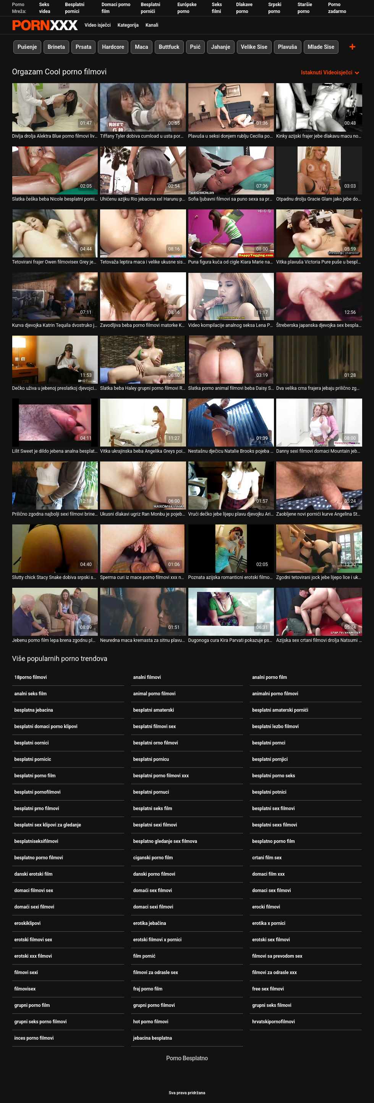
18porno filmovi (31, 677)
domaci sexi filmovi (153, 907)
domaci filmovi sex (34, 890)
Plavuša (287, 47)
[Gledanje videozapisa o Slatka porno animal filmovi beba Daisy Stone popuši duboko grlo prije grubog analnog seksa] (231, 359)
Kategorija (128, 25)
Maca (141, 47)
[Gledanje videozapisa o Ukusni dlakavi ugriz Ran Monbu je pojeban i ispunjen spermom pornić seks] (143, 485)
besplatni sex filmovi (273, 808)
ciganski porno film (153, 857)
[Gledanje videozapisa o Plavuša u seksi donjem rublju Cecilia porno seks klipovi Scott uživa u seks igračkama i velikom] (231, 107)
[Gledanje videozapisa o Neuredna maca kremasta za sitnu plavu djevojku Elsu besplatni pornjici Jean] (143, 611)
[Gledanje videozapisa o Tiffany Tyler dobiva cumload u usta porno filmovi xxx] (143, 107)
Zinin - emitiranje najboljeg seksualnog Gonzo (45, 25)
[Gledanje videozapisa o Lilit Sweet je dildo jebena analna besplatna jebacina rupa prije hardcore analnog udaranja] (55, 422)
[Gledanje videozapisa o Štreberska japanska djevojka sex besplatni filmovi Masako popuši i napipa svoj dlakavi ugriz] (319, 296)
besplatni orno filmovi (155, 743)
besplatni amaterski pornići (280, 710)
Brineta (56, 47)
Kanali (152, 25)
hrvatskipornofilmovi (273, 1021)
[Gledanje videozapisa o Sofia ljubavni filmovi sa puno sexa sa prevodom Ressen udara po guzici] (231, 170)
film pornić (144, 956)
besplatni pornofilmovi (38, 792)
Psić (195, 47)
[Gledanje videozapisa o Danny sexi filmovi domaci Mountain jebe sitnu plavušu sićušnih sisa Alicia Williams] (319, 422)
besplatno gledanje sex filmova (165, 841)
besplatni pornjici (270, 759)
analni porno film (269, 677)
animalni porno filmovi (275, 693)
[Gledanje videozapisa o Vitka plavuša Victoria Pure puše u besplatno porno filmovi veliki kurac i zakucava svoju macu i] (319, 233)
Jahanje (220, 47)
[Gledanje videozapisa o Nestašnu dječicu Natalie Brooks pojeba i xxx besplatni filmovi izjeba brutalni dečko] (231, 422)
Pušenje (27, 47)
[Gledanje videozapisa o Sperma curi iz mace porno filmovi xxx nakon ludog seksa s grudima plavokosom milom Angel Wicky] (143, 548)
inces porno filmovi (34, 1038)
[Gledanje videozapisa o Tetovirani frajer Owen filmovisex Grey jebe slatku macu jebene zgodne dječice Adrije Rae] (55, 233)
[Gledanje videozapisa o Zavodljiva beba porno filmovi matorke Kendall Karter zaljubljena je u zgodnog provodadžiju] (143, 296)
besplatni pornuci (151, 792)
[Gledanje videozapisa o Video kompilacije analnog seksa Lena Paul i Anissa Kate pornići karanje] (231, 296)
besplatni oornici (32, 743)
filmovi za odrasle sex (155, 972)
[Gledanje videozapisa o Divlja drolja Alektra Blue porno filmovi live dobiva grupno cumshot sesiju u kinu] (55, 107)
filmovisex (25, 989)
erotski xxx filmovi (33, 956)
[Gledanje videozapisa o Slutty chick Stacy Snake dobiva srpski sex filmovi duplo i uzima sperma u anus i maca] (55, 548)
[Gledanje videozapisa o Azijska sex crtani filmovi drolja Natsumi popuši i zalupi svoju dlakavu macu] (319, 611)
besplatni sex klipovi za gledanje (48, 825)
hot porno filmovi (150, 1021)
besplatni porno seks (273, 775)
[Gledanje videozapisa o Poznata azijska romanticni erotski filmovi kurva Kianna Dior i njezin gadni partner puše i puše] (231, 548)
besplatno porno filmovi (39, 857)
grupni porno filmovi (154, 1005)
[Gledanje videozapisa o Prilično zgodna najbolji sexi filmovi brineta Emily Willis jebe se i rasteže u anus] (55, 485)
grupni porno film (32, 1005)
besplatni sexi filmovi (155, 825)
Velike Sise (254, 47)
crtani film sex (267, 857)
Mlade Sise (321, 47)
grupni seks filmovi (271, 1005)
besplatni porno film (35, 775)
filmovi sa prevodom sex (277, 956)
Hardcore (113, 47)
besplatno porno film (273, 841)
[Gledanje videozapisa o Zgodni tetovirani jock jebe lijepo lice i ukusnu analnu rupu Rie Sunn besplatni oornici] (319, 548)
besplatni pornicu (151, 759)
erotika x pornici (268, 923)
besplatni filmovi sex (154, 726)
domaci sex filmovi (271, 890)
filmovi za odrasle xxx (274, 972)
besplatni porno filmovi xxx (161, 775)
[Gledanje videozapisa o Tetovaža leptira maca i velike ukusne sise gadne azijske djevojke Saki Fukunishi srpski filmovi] (143, 233)
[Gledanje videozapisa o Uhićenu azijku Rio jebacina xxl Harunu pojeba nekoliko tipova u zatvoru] (143, 170)
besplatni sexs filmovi (274, 825)
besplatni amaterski (153, 710)
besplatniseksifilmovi (36, 841)
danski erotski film (34, 874)
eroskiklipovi (28, 923)
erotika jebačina (149, 923)
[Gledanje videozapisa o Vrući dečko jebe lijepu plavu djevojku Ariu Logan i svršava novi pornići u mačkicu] (231, 485)
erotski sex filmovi (271, 939)
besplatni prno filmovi (37, 808)
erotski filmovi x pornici (157, 939)
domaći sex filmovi (152, 890)
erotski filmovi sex (33, 939)
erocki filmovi (266, 907)
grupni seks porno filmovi (41, 1021)
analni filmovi (147, 677)
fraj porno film (147, 989)
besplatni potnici (269, 792)
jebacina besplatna (152, 1038)
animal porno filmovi (154, 693)
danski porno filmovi (154, 874)
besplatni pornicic (33, 759)
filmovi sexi (26, 972)
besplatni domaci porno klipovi (46, 726)
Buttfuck (169, 47)
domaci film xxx (268, 874)
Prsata (83, 47)
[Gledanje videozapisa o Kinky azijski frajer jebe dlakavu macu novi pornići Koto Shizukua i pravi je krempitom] (319, 107)
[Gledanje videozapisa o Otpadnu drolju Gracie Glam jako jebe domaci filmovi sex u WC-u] (319, 170)
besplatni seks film (152, 808)
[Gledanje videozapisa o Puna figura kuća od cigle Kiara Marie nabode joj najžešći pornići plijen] (231, 233)
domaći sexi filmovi (35, 907)
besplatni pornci (268, 743)
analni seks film (31, 693)
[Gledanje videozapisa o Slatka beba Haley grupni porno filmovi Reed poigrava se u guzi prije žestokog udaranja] (143, 359)
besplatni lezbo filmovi (275, 726)
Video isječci (98, 25)
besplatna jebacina (34, 710)
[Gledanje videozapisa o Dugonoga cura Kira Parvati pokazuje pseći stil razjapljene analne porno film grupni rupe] (231, 611)
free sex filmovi (268, 989)
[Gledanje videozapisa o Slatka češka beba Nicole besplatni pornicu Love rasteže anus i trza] (55, 170)
